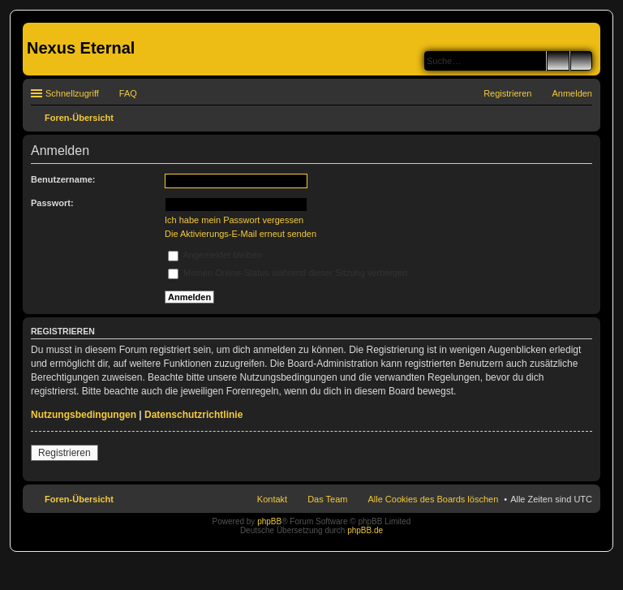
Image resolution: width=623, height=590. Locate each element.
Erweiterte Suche (581, 61)
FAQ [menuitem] (128, 93)
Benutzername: (63, 179)
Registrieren (64, 453)
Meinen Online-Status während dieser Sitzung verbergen (287, 273)
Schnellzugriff (72, 93)
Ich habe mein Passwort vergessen (234, 220)
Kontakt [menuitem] (272, 499)
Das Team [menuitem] (327, 499)
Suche (558, 61)
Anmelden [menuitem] (572, 93)
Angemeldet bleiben (215, 255)
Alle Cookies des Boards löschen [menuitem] (432, 499)
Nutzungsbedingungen (83, 414)
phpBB (269, 521)
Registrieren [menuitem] (507, 93)
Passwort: (52, 203)
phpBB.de (365, 530)
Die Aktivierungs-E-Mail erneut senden (240, 234)
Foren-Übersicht (79, 499)
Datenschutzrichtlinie (193, 414)
